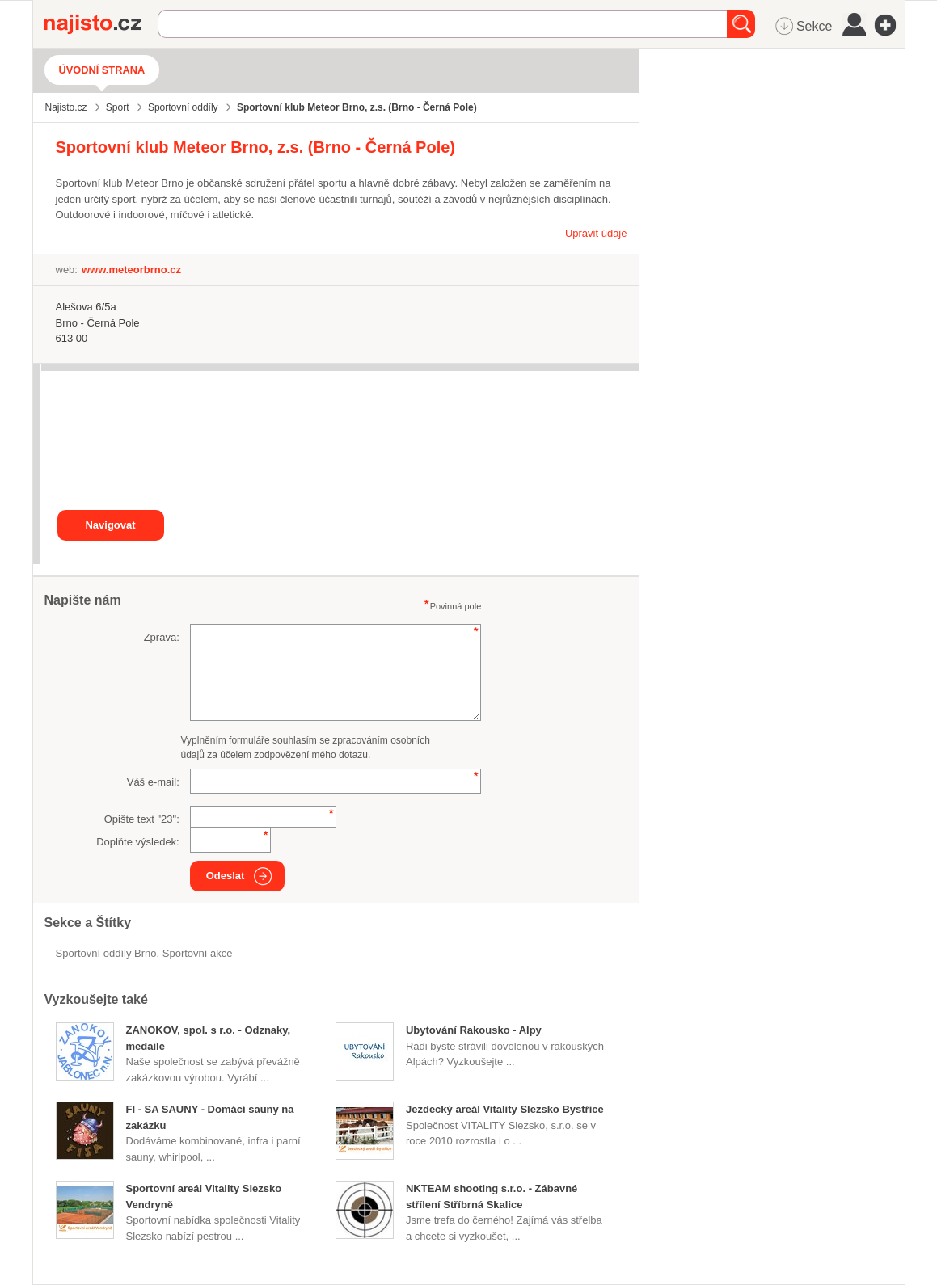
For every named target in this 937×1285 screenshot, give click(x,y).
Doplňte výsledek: (137, 842)
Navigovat (110, 525)
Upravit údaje (596, 233)
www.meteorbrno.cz (131, 269)
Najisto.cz (101, 24)
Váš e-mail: (153, 782)
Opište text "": (141, 819)
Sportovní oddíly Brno (106, 953)
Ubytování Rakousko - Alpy (474, 1030)
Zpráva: (161, 637)
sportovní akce (197, 953)
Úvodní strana (102, 70)
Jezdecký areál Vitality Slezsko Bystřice (505, 1109)
